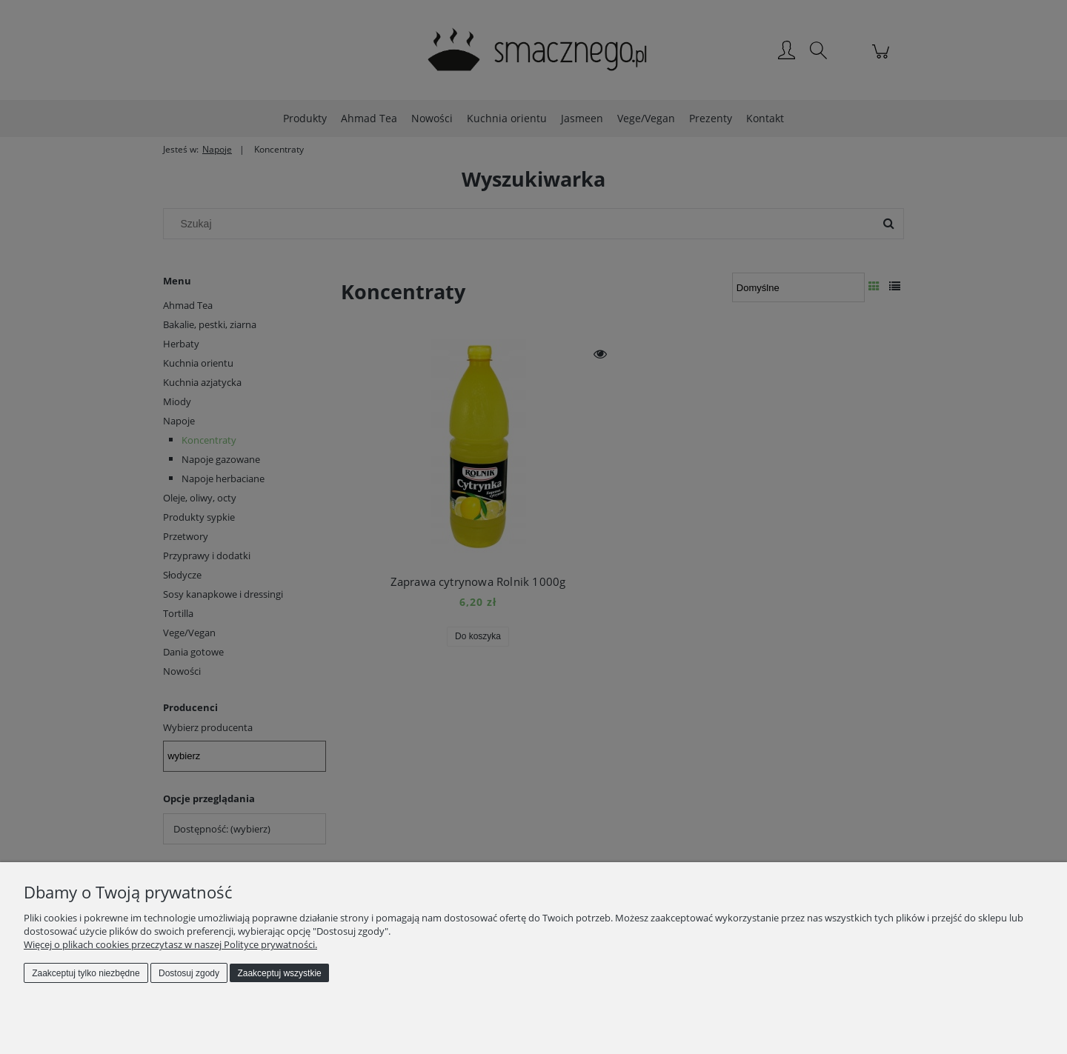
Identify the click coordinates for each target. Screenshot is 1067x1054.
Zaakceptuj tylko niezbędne (85, 973)
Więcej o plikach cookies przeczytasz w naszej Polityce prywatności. (170, 944)
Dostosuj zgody (189, 973)
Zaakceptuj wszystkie (279, 973)
